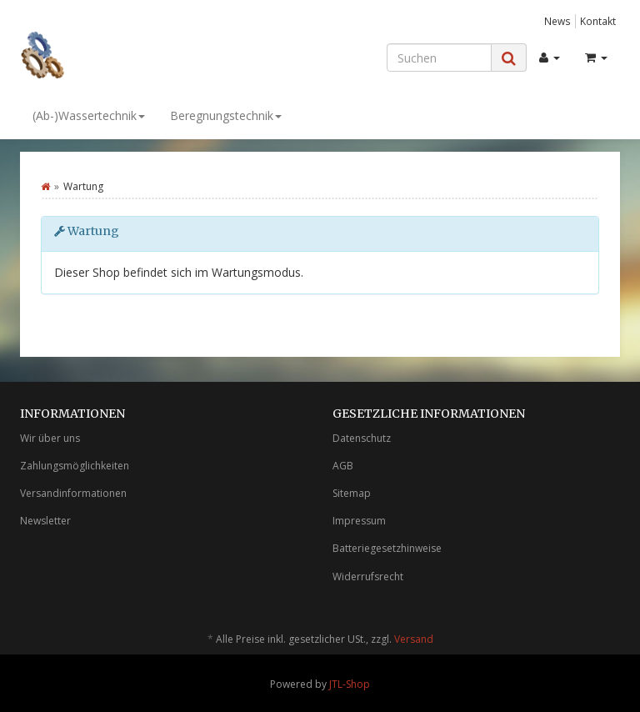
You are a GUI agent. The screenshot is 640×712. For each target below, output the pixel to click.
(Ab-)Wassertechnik (88, 115)
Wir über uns (50, 438)
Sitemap (351, 493)
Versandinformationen (73, 493)
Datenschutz (361, 438)
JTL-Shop (349, 684)
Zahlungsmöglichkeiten (74, 466)
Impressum (359, 521)
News (557, 21)
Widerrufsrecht (367, 576)
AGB (342, 466)
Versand (413, 639)
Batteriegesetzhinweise (387, 548)
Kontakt (598, 21)
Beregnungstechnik (226, 115)
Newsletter (45, 521)
